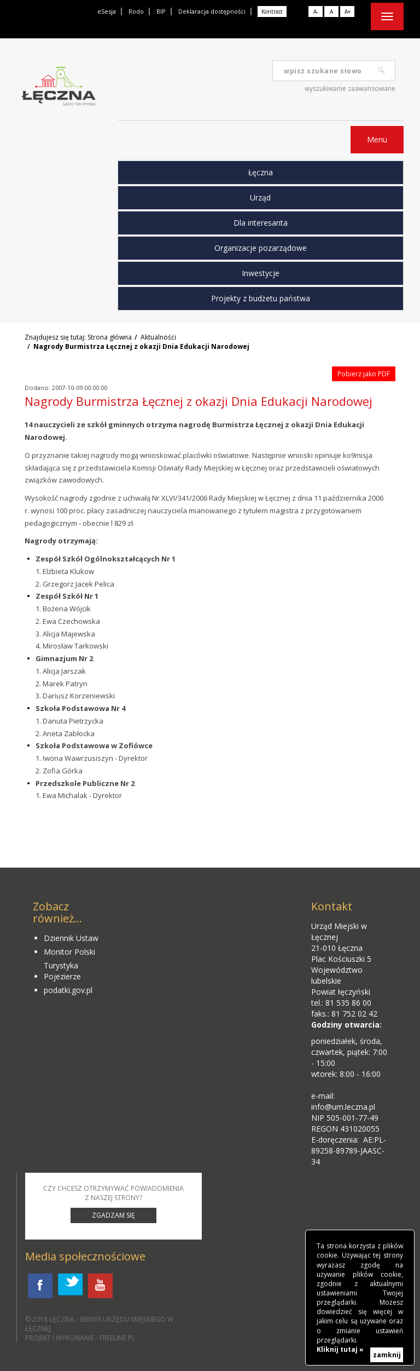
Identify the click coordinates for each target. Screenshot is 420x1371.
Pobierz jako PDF (363, 373)
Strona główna (110, 337)
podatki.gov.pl (68, 990)
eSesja (106, 11)
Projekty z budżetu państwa (260, 298)
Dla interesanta (261, 222)
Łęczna (260, 172)
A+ (348, 11)
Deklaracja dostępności (212, 11)
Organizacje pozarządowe (260, 248)
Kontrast (272, 11)
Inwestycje (260, 273)
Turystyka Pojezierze (62, 971)
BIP (161, 11)
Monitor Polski (69, 951)
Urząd (260, 197)
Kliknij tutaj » (340, 1349)
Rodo (136, 11)
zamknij (387, 1354)
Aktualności (158, 337)
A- (315, 11)
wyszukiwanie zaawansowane (350, 88)
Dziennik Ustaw (71, 938)
